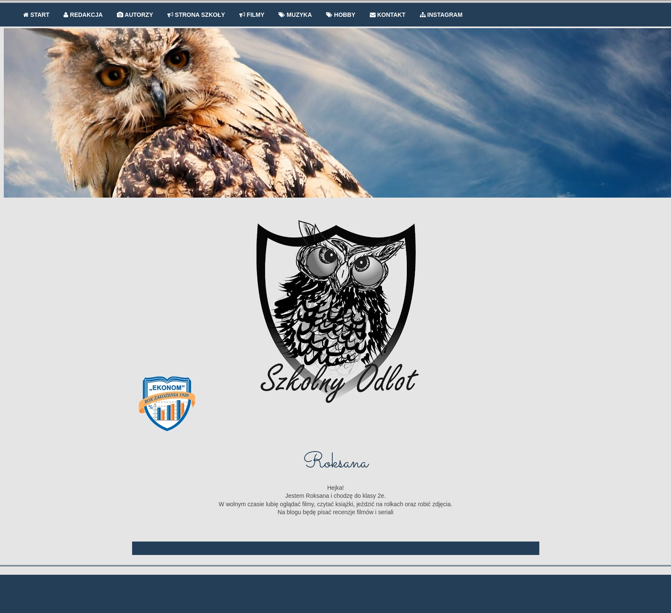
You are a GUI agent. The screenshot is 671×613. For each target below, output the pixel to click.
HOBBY (340, 14)
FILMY (252, 14)
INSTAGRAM (441, 14)
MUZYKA (295, 14)
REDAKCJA (83, 14)
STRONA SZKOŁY (196, 14)
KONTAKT (388, 14)
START (36, 14)
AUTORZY (135, 14)
